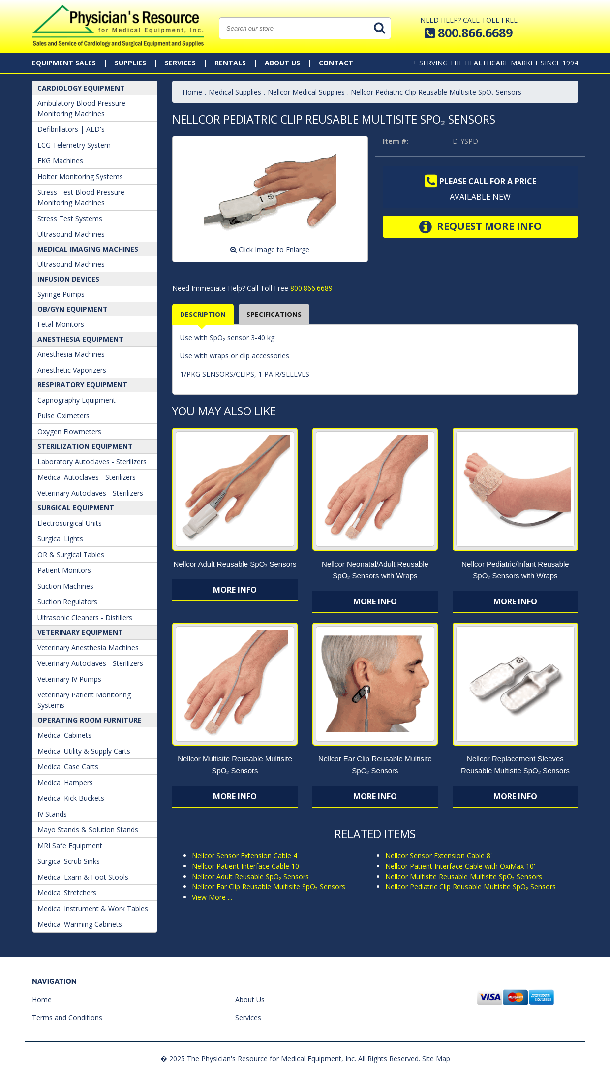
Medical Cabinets (64, 735)
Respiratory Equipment (82, 384)
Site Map (436, 1058)
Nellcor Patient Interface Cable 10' (246, 866)
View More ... (212, 897)
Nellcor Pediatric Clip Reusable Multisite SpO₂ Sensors (470, 886)
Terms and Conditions (67, 1017)
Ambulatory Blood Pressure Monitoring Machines (81, 108)
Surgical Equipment (75, 507)
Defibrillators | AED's (71, 129)
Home (192, 91)
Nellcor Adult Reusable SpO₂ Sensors (234, 564)
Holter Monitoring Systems (80, 176)
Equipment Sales (64, 62)
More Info (235, 589)
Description (203, 314)
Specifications (274, 314)
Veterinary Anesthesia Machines (88, 647)
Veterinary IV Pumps (69, 679)
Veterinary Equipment (80, 632)
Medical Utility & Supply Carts (83, 751)
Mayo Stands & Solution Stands (87, 829)
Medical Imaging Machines (87, 248)
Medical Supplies (235, 91)
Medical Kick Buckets (70, 798)
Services (180, 62)
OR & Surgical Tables (70, 554)
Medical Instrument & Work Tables (92, 908)
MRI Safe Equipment (69, 845)
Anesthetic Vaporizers (71, 370)
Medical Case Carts (67, 766)
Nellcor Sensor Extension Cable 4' (245, 855)
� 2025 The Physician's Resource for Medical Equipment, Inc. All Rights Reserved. (290, 1058)
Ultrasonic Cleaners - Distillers (84, 617)
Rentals (230, 62)
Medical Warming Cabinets (79, 924)
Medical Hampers (65, 782)
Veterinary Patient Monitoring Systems (84, 700)
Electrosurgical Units (69, 523)
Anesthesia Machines (71, 354)
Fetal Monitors (60, 324)
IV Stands (52, 814)
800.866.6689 (310, 288)
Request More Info (480, 227)
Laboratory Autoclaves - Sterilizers (92, 461)
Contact (336, 62)
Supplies (130, 62)
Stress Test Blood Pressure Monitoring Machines (80, 197)
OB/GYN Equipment (72, 309)
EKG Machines (60, 160)
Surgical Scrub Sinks (68, 861)
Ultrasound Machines (71, 234)
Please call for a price (480, 181)
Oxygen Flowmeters (69, 431)
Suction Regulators (67, 601)
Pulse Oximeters (63, 415)
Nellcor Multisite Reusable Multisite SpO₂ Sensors (463, 876)
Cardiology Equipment (81, 88)
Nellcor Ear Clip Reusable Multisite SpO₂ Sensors (268, 886)
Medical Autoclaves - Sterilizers (86, 477)
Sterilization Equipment (85, 446)
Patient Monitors (64, 570)
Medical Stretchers (66, 892)
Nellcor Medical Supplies (306, 91)
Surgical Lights (60, 538)
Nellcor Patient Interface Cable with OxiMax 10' (460, 866)
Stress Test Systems (69, 218)
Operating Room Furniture (89, 719)
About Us (282, 62)
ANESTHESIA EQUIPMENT (80, 339)
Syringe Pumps (61, 294)
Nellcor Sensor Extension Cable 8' (438, 855)
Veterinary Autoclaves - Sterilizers (90, 493)
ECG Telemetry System (74, 145)
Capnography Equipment (76, 400)
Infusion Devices (68, 279)
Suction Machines (65, 586)
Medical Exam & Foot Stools (82, 877)
